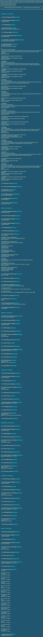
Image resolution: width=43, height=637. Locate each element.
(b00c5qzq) (16, 531)
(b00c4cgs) (17, 223)
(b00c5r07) (14, 569)
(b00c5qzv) (12, 539)
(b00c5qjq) (14, 353)
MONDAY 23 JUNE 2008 (6, 312)
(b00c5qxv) (13, 380)
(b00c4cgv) (13, 227)
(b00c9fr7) (14, 459)
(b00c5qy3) (12, 395)
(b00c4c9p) (21, 39)
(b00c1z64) (17, 17)
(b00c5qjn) (17, 346)
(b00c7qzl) (17, 218)
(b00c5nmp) (15, 198)
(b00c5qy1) (17, 392)
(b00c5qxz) (19, 387)
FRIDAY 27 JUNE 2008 (6, 528)
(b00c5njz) (13, 189)
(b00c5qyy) (15, 418)
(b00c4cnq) (17, 307)
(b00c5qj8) (17, 323)
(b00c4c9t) (14, 183)
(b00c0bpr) (19, 211)
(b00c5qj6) (17, 320)
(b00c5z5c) (17, 504)
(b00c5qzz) (18, 546)
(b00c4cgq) (17, 215)
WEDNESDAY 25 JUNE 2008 (7, 422)
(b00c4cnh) (16, 295)
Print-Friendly (25, 1)
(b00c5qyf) (17, 429)
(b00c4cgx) (16, 230)
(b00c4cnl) (14, 298)
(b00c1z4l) (12, 634)
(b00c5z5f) (16, 558)
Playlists (40, 1)
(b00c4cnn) (16, 303)
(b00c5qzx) (17, 542)
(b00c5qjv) (13, 360)
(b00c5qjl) (12, 343)
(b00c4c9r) (14, 44)
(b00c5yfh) (16, 399)
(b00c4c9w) (19, 186)
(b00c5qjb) (13, 327)
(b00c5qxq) (17, 373)
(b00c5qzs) (16, 535)
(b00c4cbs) (15, 202)
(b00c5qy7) (14, 409)
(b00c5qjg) (19, 334)
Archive (35, 1)
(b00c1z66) (17, 20)
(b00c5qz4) (13, 486)
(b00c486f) (13, 28)
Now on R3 (13, 1)
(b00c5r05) (12, 566)
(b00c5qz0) (17, 478)
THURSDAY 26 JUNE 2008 (7, 475)
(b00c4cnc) (17, 281)
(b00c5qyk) (18, 436)
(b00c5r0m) (15, 471)
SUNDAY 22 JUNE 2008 (6, 208)
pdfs (30, 1)
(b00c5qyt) (14, 462)
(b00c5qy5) (14, 406)
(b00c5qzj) (14, 515)
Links (8, 4)
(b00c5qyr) (12, 448)
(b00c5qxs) (17, 376)
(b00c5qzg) (14, 512)
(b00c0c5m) (19, 316)
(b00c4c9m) (19, 35)
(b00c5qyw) (14, 465)
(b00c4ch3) (17, 278)
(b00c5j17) (13, 24)
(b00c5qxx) (18, 384)
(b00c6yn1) (17, 284)
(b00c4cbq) (16, 194)
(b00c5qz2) (17, 482)
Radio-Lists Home (5, 1)
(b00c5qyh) (13, 433)
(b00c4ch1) (19, 273)
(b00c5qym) (20, 440)
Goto (19, 1)
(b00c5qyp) (17, 445)
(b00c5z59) (17, 451)
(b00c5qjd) (18, 331)
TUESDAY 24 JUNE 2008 (6, 369)
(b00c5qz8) (19, 492)
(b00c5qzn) (15, 524)
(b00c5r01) (16, 552)
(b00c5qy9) (13, 413)
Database (3, 4)
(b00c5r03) (11, 555)
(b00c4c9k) (15, 32)
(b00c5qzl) (13, 518)
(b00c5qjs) (14, 357)
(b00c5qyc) (17, 426)
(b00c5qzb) (17, 498)
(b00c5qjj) (17, 339)
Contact (13, 4)
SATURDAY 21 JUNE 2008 (7, 14)
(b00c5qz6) (18, 489)
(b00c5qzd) (12, 501)
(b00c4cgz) (16, 234)
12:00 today (14, 350)
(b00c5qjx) (14, 365)
